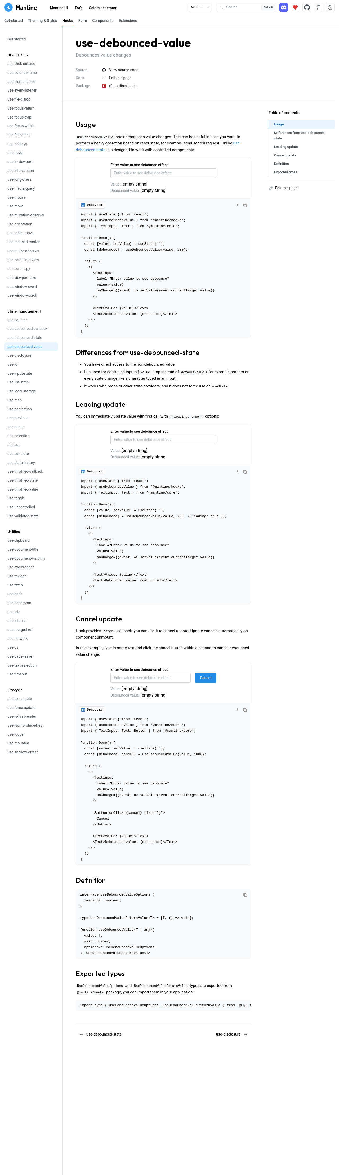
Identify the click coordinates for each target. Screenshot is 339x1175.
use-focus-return (20, 108)
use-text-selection (22, 665)
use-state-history (21, 462)
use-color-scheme (22, 72)
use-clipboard (18, 540)
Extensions (128, 21)
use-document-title (22, 549)
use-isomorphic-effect (25, 725)
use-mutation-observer (25, 215)
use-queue (15, 427)
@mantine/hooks (119, 86)
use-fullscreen (18, 135)
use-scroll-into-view (23, 260)
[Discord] (283, 7)
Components (102, 21)
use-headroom (19, 603)
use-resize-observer (23, 251)
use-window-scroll (22, 295)
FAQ (78, 8)
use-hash (15, 594)
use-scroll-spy (18, 268)
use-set (13, 444)
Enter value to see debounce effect (139, 165)
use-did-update (19, 699)
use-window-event (22, 286)
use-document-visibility (26, 558)
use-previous (17, 418)
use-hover (15, 153)
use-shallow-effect (22, 752)
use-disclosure (19, 355)
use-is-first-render (21, 716)
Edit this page (116, 78)
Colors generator (103, 8)
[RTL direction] (318, 7)
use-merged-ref (20, 629)
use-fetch (15, 585)
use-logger (16, 734)
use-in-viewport (20, 162)
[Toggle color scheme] (330, 7)
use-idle (13, 612)
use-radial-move (20, 233)
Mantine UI (59, 8)
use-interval (16, 620)
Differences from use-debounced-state (137, 352)
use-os (12, 647)
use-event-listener (22, 90)
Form (82, 21)
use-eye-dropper (20, 567)
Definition (91, 880)
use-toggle (16, 498)
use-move (15, 206)
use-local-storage (21, 391)
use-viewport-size (21, 277)
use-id (12, 364)
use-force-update (21, 708)
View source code (120, 70)
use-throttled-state (22, 480)
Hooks (67, 21)
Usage (86, 124)
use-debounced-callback (27, 329)
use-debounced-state (24, 338)
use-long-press (19, 179)
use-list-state (18, 382)
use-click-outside (21, 63)
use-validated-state (23, 516)
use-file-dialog (18, 99)
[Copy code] (245, 205)
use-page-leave (19, 656)
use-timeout (17, 674)
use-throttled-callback (25, 471)
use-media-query (21, 188)
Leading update (101, 404)
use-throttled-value (22, 489)
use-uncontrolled (21, 507)
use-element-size (21, 81)
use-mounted (18, 743)
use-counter (17, 320)
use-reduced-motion (23, 242)
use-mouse (16, 197)
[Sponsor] (295, 7)
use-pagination (19, 409)
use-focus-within (21, 126)
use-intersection (20, 171)
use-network (17, 638)
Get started (13, 21)
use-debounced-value (24, 347)
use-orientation (19, 224)
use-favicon (16, 576)
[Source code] (306, 7)
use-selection (18, 436)
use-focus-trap (19, 117)
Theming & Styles (42, 21)
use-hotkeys (17, 144)
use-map (14, 400)
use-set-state (18, 453)
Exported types (100, 973)
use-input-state (19, 373)
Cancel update (99, 618)
